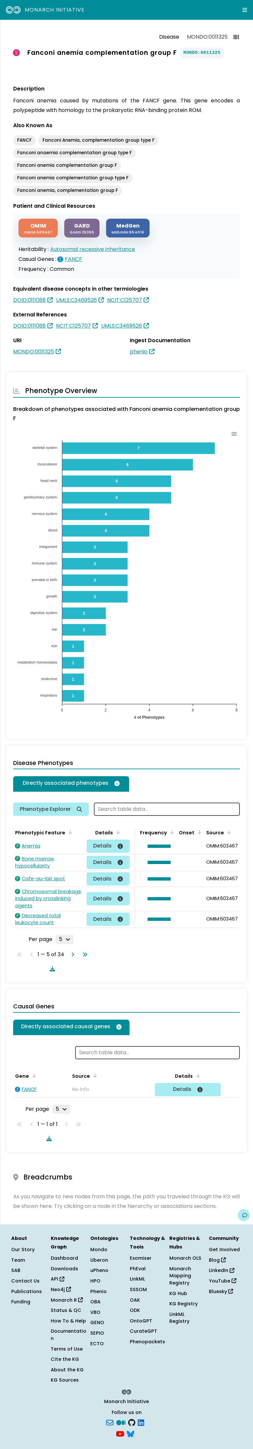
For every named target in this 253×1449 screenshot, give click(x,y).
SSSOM (138, 1289)
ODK (135, 1310)
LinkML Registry (179, 1318)
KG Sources (65, 1380)
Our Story (23, 1249)
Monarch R (67, 1300)
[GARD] (81, 228)
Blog (217, 1260)
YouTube (222, 1281)
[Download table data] (51, 968)
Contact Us (25, 1281)
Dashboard (64, 1258)
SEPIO (97, 1333)
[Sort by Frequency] (171, 832)
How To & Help (68, 1321)
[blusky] (130, 1433)
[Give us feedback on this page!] (244, 1215)
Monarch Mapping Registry (180, 1275)
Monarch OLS (185, 1258)
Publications (26, 1291)
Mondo (98, 1249)
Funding (20, 1301)
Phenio (98, 1291)
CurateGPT (143, 1331)
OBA (95, 1301)
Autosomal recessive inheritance (92, 249)
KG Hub (178, 1293)
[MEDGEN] (128, 228)
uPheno (99, 1270)
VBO (95, 1312)
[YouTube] (120, 1433)
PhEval (138, 1268)
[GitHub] (131, 1422)
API (57, 1279)
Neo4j (61, 1289)
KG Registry (183, 1303)
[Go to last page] (84, 954)
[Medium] (121, 1422)
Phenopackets (147, 1341)
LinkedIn (221, 1270)
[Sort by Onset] (198, 832)
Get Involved (224, 1249)
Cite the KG (65, 1359)
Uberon (99, 1260)
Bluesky (221, 1291)
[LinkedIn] (141, 1422)
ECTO (97, 1343)
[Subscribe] (109, 1422)
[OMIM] (38, 228)
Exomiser (141, 1258)
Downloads (64, 1268)
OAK (135, 1300)
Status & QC (66, 1310)
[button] (157, 846)
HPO (95, 1281)
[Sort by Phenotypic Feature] (69, 832)
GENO (97, 1322)
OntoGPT (141, 1321)
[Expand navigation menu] (245, 10)
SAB (15, 1270)
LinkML (137, 1279)
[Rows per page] (64, 939)
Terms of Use (67, 1349)
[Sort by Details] (117, 832)
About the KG (67, 1369)
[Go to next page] (71, 954)
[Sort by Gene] (33, 1075)
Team (18, 1260)
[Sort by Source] (228, 832)
